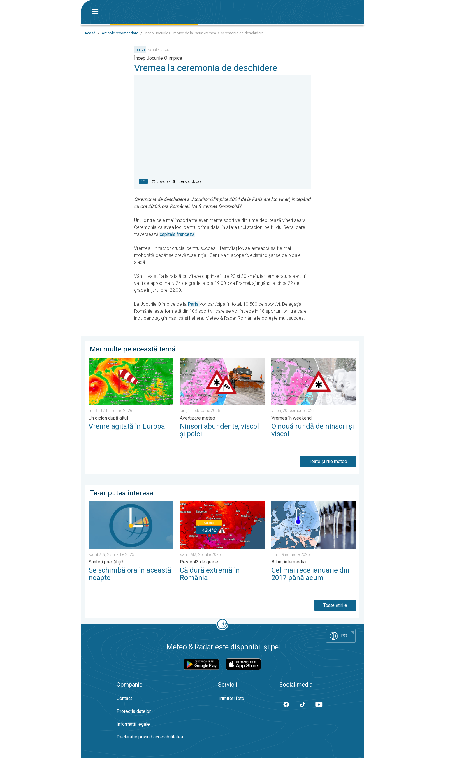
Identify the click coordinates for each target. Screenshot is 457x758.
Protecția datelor (134, 711)
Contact (124, 698)
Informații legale (133, 724)
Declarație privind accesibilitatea (150, 737)
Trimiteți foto (231, 698)
